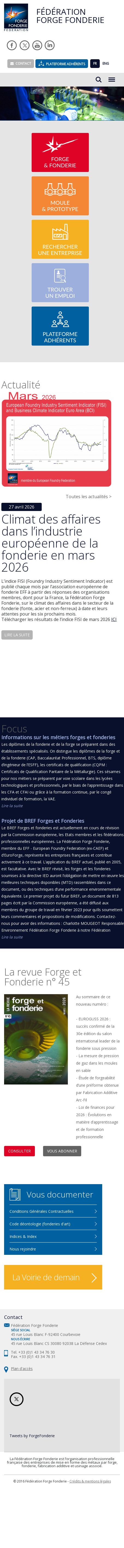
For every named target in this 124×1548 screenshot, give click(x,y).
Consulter (19, 1151)
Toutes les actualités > (88, 497)
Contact (20, 63)
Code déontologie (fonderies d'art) (40, 1223)
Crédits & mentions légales (90, 1481)
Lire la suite (12, 805)
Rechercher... (99, 80)
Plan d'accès (22, 1368)
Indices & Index (23, 1236)
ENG (105, 63)
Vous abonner (62, 1151)
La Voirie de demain (46, 1277)
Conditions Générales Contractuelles (42, 1211)
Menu (112, 77)
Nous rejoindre (23, 1249)
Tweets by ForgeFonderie (32, 1435)
